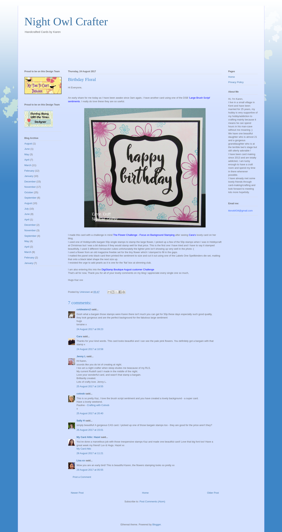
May (26, 154)
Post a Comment (82, 477)
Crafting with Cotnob (98, 405)
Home (145, 492)
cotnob (81, 393)
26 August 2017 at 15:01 (90, 429)
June (27, 148)
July (26, 208)
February (29, 170)
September (30, 197)
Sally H (81, 420)
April (26, 159)
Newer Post (77, 492)
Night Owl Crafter (66, 21)
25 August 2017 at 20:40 (90, 413)
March (27, 165)
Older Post (213, 492)
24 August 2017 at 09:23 (90, 329)
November (30, 186)
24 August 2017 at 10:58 (90, 349)
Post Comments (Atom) (152, 501)
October (28, 192)
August (28, 143)
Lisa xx (81, 460)
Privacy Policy (236, 82)
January (28, 176)
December (30, 181)
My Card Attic (84, 448)
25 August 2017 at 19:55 (90, 386)
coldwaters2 (84, 309)
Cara (79, 336)
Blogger (156, 524)
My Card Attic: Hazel (88, 437)
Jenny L (81, 356)
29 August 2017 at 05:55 (90, 469)
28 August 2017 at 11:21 (90, 453)
